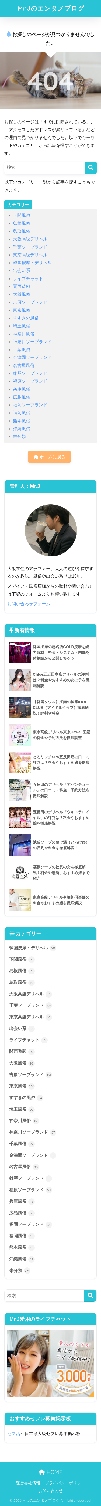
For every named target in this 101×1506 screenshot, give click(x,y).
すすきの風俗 (26, 318)
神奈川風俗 (23, 334)
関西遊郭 (21, 286)
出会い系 (21, 270)
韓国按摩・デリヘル (32, 262)
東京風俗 (21, 310)
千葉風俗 (21, 349)
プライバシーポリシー (65, 1483)
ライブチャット (28, 278)
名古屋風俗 (23, 365)
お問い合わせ (51, 1490)
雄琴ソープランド (30, 373)
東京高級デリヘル (30, 255)
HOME (50, 1472)
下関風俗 (21, 215)
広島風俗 (21, 397)
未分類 (19, 436)
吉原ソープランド (30, 302)
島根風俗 (21, 223)
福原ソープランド (30, 381)
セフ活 (13, 1433)
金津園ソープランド (32, 357)
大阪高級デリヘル (30, 239)
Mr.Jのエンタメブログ (51, 8)
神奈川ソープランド (32, 341)
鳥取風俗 (21, 231)
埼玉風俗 (21, 326)
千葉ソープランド (30, 247)
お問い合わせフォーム (28, 603)
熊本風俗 (21, 421)
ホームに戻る (49, 457)
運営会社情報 (28, 1483)
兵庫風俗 (21, 389)
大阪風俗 (21, 294)
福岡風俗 (21, 412)
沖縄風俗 (21, 428)
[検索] (91, 168)
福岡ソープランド (30, 405)
